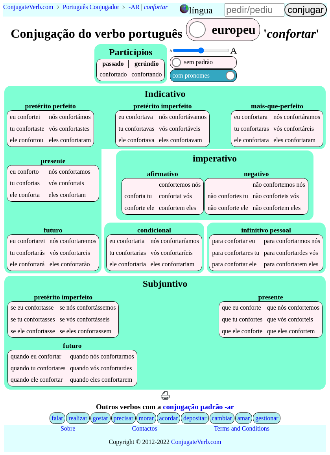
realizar (77, 418)
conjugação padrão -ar (198, 407)
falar (57, 418)
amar (243, 418)
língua (201, 10)
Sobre (68, 428)
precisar (123, 418)
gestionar (266, 418)
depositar (194, 418)
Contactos (144, 428)
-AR (134, 7)
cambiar (222, 418)
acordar (168, 418)
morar (146, 418)
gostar (100, 418)
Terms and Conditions (241, 428)
